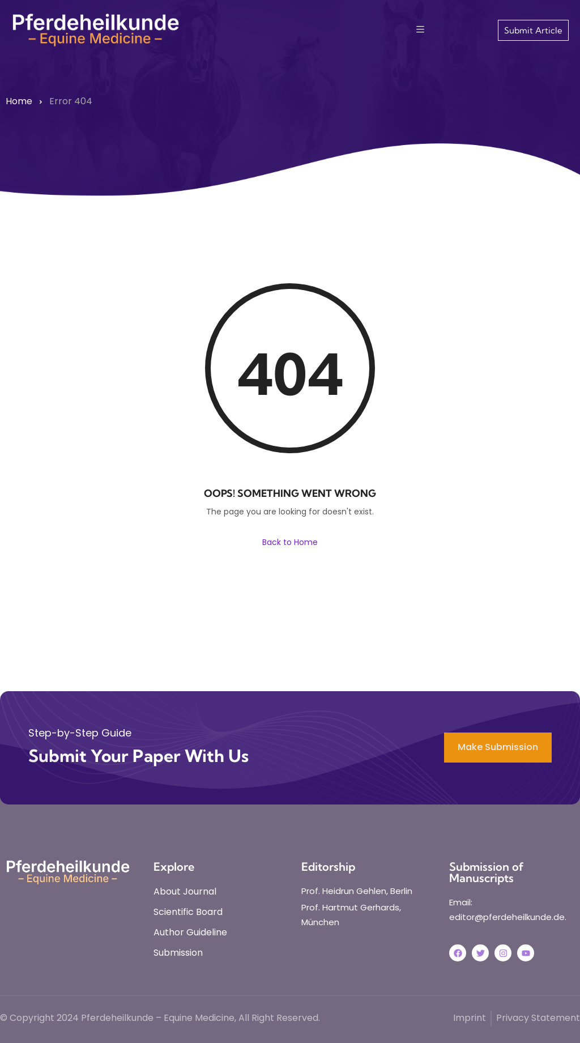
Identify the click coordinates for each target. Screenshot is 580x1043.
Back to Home (290, 542)
